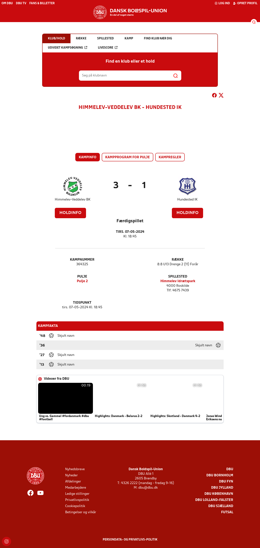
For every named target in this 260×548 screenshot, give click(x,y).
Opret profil (245, 3)
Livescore (107, 47)
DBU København (218, 494)
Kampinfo (87, 157)
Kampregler (170, 157)
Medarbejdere (75, 487)
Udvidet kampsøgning (67, 47)
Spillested (177, 276)
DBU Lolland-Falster (214, 500)
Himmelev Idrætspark (177, 281)
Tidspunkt (82, 302)
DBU (229, 469)
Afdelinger (73, 481)
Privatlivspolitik (77, 500)
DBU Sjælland (220, 506)
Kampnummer (82, 259)
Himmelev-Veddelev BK (72, 199)
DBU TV (21, 3)
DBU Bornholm (219, 475)
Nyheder (71, 475)
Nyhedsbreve (75, 469)
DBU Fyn (226, 481)
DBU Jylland (222, 487)
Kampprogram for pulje (127, 157)
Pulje (82, 276)
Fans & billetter (42, 3)
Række (178, 259)
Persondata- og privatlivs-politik (130, 539)
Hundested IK (187, 199)
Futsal (227, 512)
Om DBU (7, 3)
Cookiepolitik (75, 506)
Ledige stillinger (77, 494)
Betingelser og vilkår (80, 512)
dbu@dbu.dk (148, 487)
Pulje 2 (82, 281)
